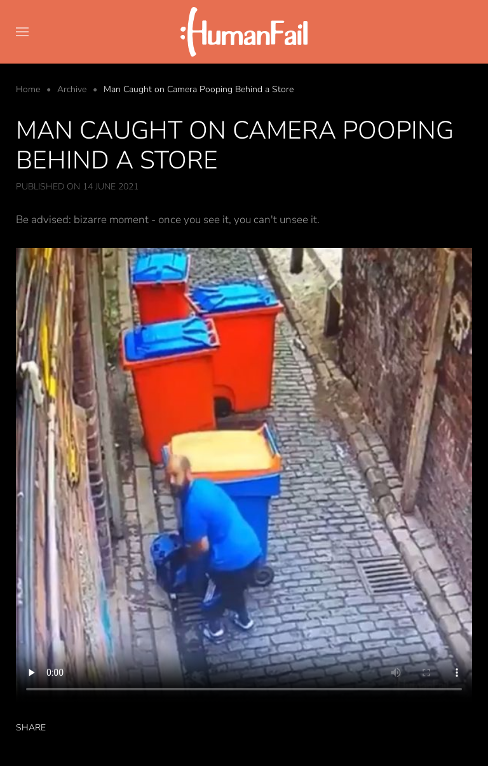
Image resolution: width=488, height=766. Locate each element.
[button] (22, 32)
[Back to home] (244, 32)
